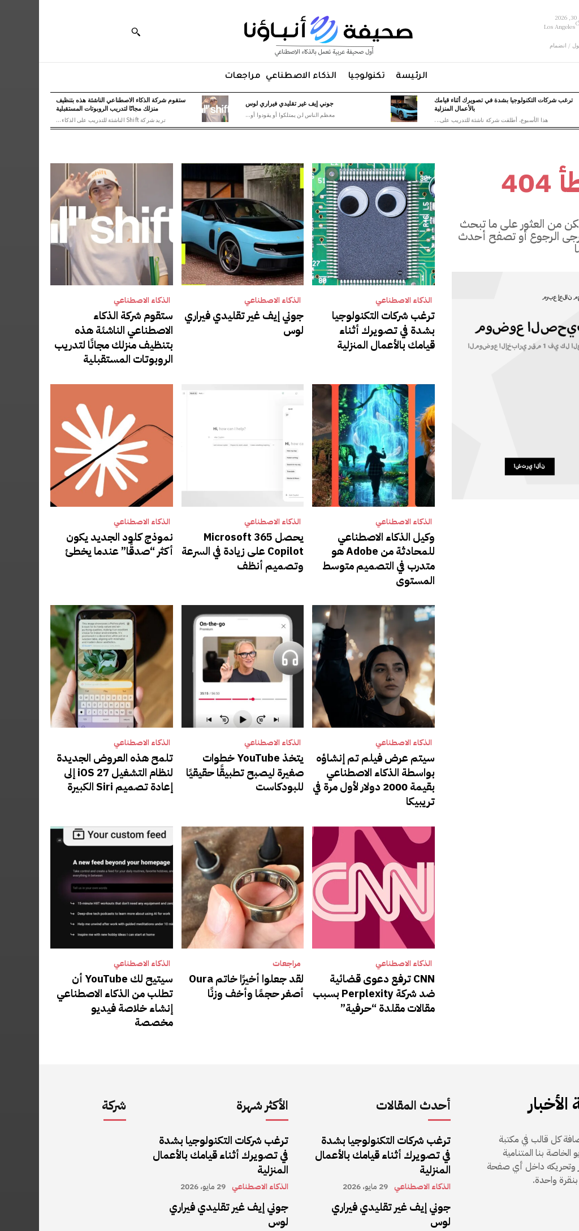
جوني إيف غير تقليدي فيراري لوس (250, 102)
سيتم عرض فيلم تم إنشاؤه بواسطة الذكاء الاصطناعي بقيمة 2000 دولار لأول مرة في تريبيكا (335, 742)
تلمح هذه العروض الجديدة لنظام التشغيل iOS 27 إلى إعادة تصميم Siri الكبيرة (73, 742)
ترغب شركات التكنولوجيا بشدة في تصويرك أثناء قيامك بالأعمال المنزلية (464, 103)
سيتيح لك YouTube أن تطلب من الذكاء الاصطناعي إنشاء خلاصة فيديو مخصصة (77, 943)
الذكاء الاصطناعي (364, 301)
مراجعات (248, 916)
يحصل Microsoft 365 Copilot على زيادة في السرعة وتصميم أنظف (209, 541)
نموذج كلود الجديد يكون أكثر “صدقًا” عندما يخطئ (78, 535)
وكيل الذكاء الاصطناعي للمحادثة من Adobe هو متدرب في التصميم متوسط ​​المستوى (336, 541)
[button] (97, 31)
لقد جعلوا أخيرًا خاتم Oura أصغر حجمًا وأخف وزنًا (212, 937)
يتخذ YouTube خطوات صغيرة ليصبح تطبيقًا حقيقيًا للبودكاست (206, 742)
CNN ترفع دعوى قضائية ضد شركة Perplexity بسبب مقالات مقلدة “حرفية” (336, 943)
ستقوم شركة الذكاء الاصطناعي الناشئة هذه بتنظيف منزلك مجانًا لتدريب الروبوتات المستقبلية (81, 103)
